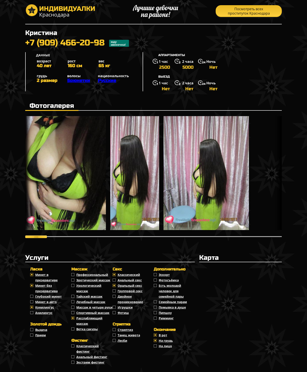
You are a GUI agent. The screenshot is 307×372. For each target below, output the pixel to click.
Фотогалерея (52, 106)
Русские (107, 80)
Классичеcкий (129, 275)
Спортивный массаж (92, 313)
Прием (40, 335)
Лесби (122, 341)
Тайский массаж (89, 296)
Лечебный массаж (90, 302)
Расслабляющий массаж (89, 321)
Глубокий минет (48, 296)
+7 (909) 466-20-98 (77, 43)
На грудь (166, 341)
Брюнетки (78, 80)
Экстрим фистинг (90, 362)
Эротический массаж (93, 280)
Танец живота (129, 335)
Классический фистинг (87, 349)
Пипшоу (165, 313)
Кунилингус (44, 307)
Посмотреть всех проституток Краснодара (249, 11)
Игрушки (125, 307)
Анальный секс (130, 280)
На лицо (165, 346)
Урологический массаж (88, 288)
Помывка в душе (172, 307)
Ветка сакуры (87, 329)
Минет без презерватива (46, 288)
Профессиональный (92, 275)
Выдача (41, 330)
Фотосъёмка (169, 280)
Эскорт (164, 275)
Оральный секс (130, 286)
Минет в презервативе (46, 277)
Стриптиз (125, 330)
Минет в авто (46, 302)
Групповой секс (130, 291)
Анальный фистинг (91, 357)
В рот (163, 335)
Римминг (166, 318)
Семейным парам (173, 302)
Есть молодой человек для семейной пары (171, 291)
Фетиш (123, 313)
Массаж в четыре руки (94, 307)
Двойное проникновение (130, 299)
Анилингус (43, 313)
